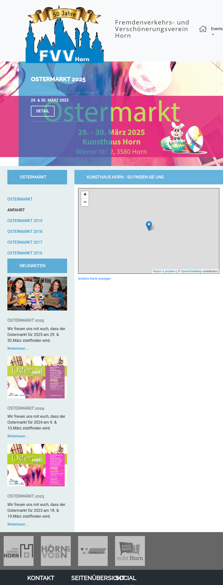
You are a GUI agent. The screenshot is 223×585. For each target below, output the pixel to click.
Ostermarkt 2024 (25, 408)
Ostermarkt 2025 (58, 79)
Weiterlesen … (31, 348)
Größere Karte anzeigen (94, 278)
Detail (42, 111)
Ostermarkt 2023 (25, 496)
